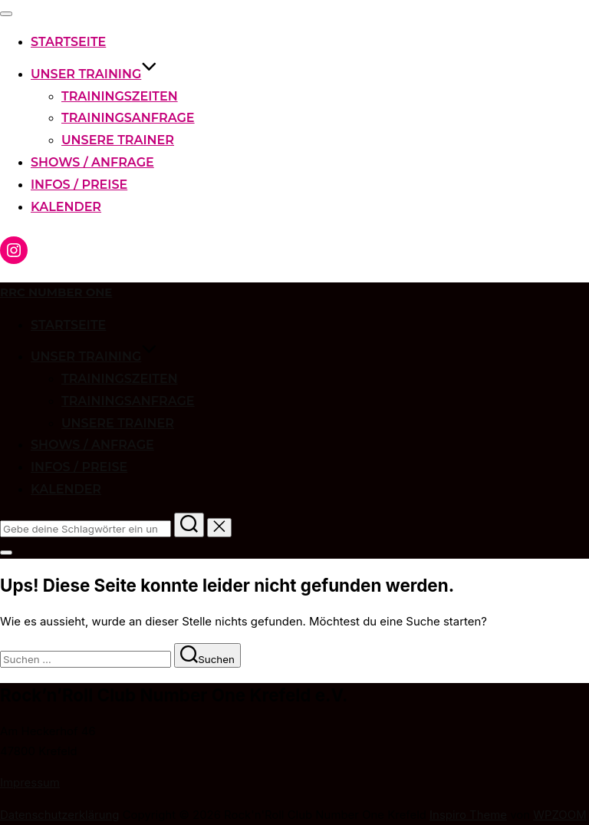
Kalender (66, 207)
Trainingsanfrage (128, 118)
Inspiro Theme (468, 815)
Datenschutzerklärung (60, 815)
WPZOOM (559, 815)
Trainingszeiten (119, 96)
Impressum (30, 783)
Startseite (68, 42)
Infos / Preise (79, 184)
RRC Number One (56, 292)
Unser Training (94, 74)
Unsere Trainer (117, 140)
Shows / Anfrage (92, 162)
